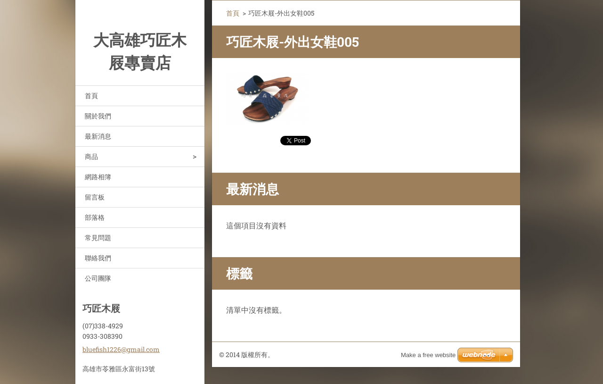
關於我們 (98, 115)
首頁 (91, 95)
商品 (91, 156)
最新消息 (98, 136)
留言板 (95, 196)
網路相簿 (98, 176)
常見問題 (98, 237)
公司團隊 (98, 278)
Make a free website (428, 355)
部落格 (95, 217)
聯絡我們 (98, 257)
